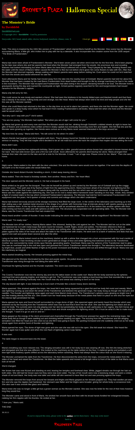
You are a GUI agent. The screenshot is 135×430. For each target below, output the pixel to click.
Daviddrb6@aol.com (10, 31)
